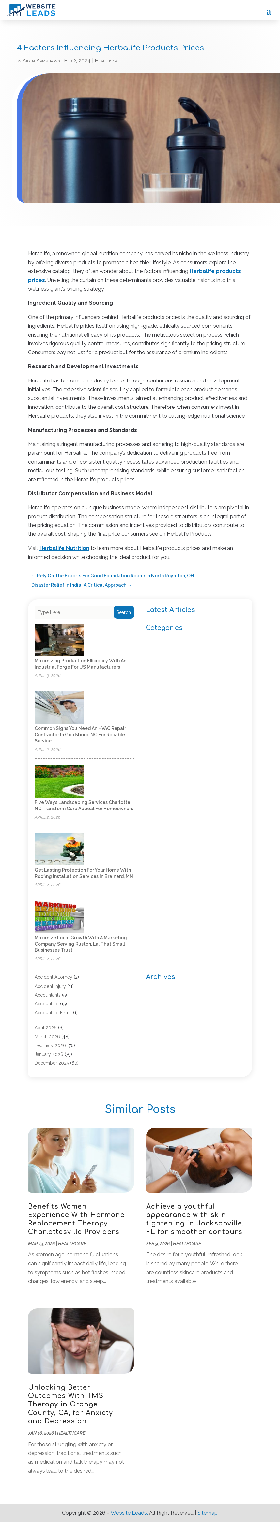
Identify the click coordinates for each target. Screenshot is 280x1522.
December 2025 (52, 1063)
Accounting (47, 1003)
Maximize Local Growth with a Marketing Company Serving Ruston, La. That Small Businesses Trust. (81, 944)
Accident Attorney (53, 977)
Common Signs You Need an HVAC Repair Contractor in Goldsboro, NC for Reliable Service (80, 734)
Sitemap (207, 1513)
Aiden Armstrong (41, 61)
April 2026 (46, 1027)
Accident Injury (50, 986)
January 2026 (49, 1054)
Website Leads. (129, 1513)
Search (124, 612)
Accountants (48, 995)
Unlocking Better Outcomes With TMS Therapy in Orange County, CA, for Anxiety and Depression (70, 1404)
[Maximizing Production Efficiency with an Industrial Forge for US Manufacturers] (59, 640)
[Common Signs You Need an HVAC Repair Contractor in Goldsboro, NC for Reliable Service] (59, 708)
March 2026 (47, 1036)
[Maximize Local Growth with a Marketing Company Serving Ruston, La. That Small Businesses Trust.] (59, 917)
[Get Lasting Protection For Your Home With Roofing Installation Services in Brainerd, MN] (59, 849)
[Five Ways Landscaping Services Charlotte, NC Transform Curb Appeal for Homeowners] (59, 782)
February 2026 (50, 1045)
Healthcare (107, 61)
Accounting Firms (53, 1012)
